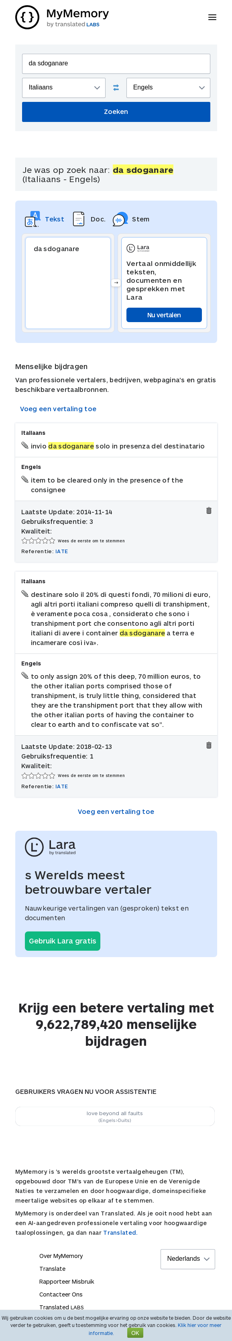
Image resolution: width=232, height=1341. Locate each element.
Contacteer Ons (61, 1294)
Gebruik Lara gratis (62, 940)
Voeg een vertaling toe (58, 408)
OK (135, 1332)
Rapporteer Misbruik (66, 1281)
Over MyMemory (61, 1255)
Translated (61, 1307)
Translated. (120, 1232)
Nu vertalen (164, 315)
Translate (52, 1268)
